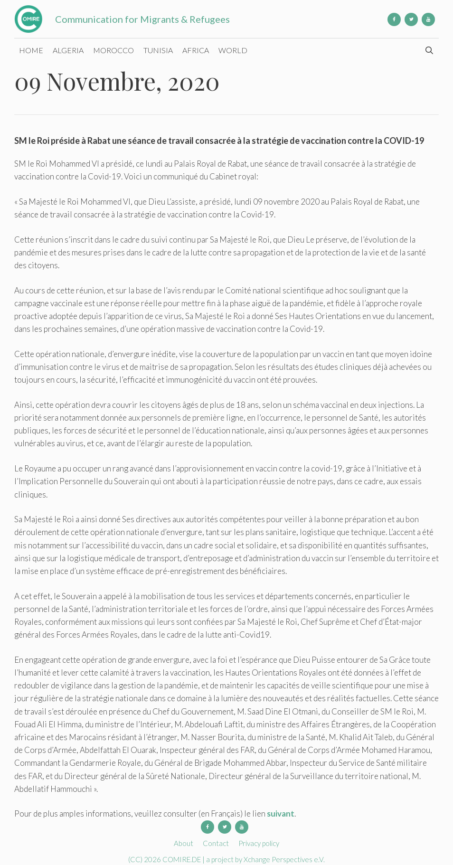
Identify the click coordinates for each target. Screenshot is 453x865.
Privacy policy (258, 843)
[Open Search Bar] (429, 50)
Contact (216, 843)
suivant (280, 813)
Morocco (113, 50)
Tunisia (158, 50)
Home (31, 50)
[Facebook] (394, 19)
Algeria (68, 50)
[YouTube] (428, 19)
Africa (195, 50)
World (232, 50)
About (183, 843)
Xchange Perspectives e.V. (284, 859)
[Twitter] (411, 19)
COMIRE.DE (182, 859)
